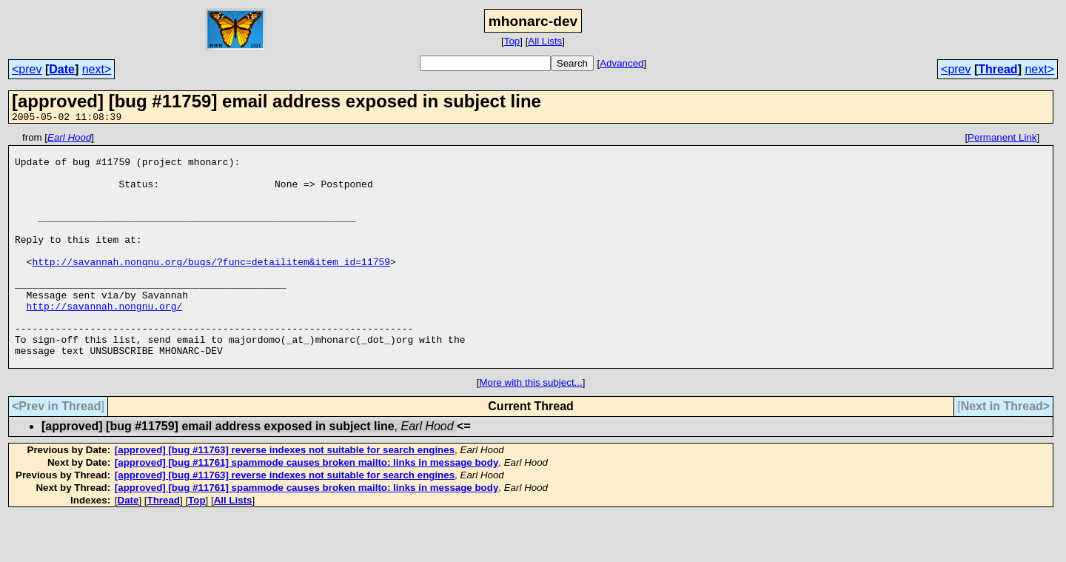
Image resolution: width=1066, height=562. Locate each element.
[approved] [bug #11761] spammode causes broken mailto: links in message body (306, 509)
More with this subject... (530, 429)
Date (62, 69)
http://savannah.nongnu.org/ (105, 341)
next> (97, 69)
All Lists (545, 41)
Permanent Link (1002, 139)
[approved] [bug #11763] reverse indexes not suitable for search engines (285, 496)
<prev (26, 69)
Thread (997, 69)
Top (512, 41)
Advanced (621, 63)
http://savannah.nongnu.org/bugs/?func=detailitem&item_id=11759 (211, 288)
